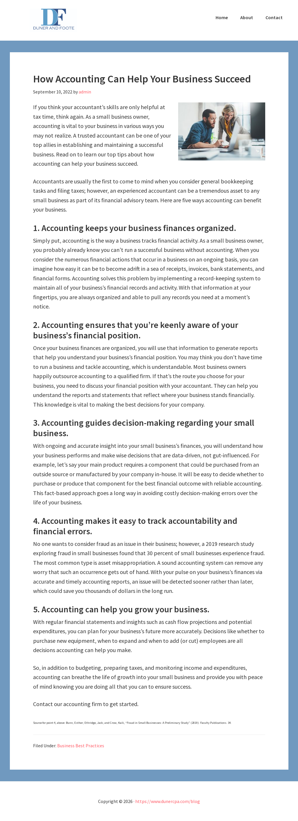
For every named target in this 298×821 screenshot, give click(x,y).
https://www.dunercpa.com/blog (167, 801)
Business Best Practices (80, 745)
